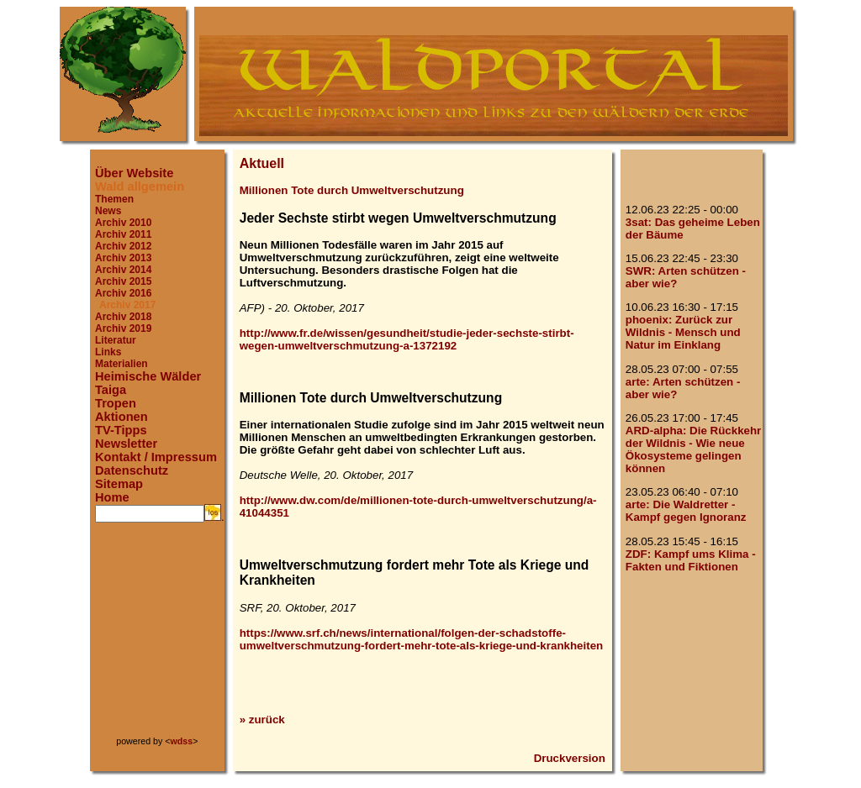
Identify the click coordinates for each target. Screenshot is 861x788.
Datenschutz (131, 470)
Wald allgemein (139, 186)
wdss (182, 741)
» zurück (262, 719)
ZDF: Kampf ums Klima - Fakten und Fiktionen (691, 560)
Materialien (121, 364)
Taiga (110, 390)
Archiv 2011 (123, 234)
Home (112, 497)
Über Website (134, 173)
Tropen (115, 403)
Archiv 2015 (123, 281)
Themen (114, 199)
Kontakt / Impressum (156, 457)
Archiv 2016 (123, 293)
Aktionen (121, 416)
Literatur (115, 340)
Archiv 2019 (123, 328)
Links (108, 352)
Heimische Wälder (148, 376)
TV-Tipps (121, 430)
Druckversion (569, 758)
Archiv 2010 (123, 223)
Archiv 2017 (127, 305)
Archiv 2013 (123, 258)
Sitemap (119, 484)
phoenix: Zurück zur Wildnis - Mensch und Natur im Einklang (683, 332)
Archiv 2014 (123, 270)
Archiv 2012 (123, 246)
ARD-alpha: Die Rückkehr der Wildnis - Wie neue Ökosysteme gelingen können (693, 449)
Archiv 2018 (123, 317)
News (108, 211)
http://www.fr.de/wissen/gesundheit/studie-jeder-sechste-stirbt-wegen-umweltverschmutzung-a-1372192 (407, 339)
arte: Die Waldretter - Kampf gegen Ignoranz (686, 510)
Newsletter (126, 443)
